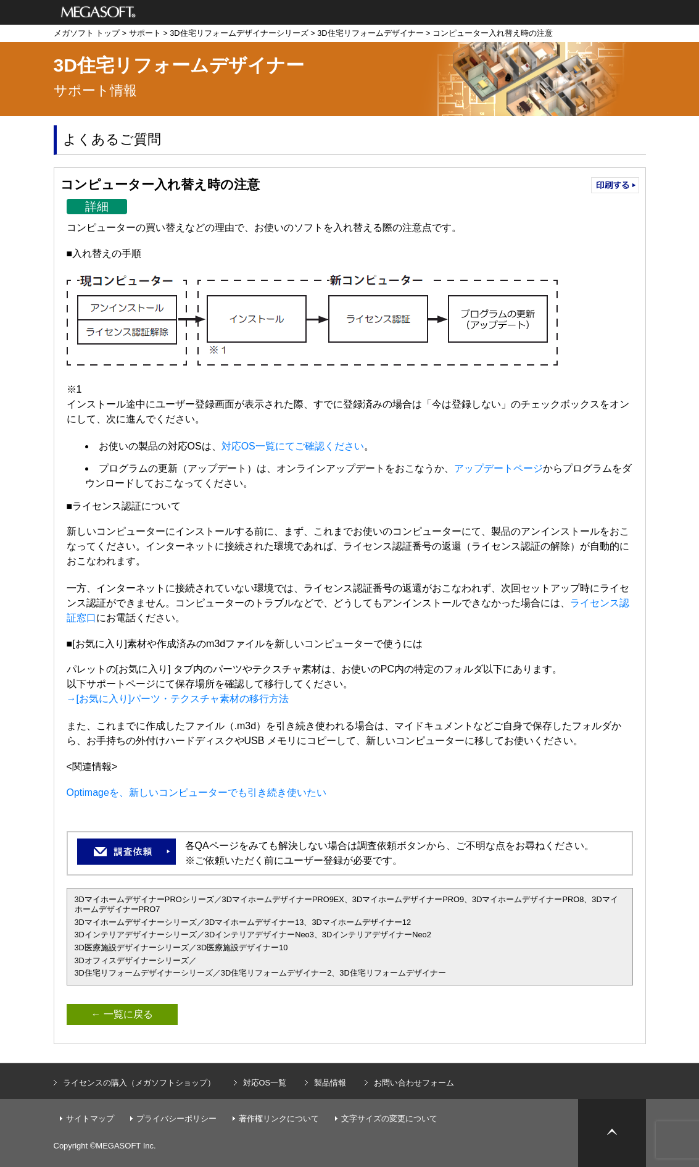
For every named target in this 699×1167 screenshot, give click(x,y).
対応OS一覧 (265, 1082)
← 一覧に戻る (122, 1014)
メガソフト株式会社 (98, 12)
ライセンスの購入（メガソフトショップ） (139, 1082)
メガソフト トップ (87, 33)
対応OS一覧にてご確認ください (292, 446)
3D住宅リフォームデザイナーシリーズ (239, 33)
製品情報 (330, 1082)
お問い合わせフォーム (414, 1082)
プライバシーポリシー (176, 1118)
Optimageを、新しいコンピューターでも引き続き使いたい (196, 792)
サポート (145, 33)
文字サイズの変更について (389, 1118)
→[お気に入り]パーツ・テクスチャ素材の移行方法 (178, 698)
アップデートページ (498, 468)
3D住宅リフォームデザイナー (370, 33)
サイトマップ (90, 1118)
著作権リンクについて (279, 1118)
